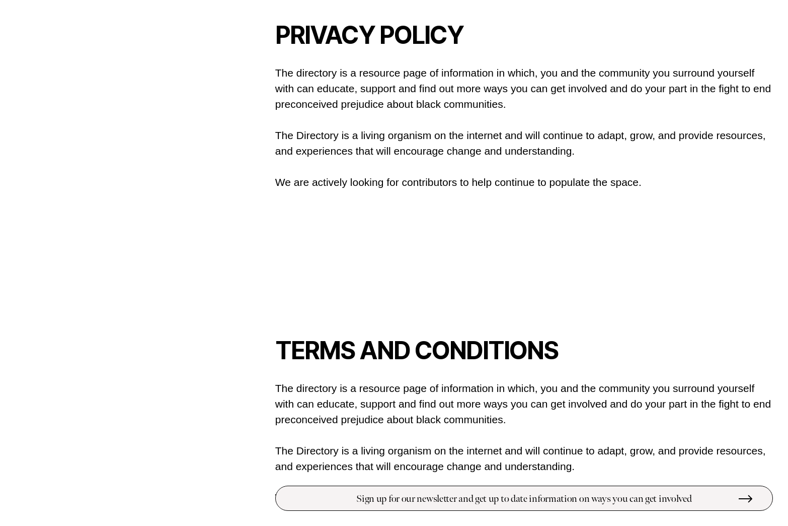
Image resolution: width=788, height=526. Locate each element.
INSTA (236, 78)
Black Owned (58, 259)
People (32, 201)
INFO (237, 37)
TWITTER (231, 87)
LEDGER (232, 46)
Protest (58, 221)
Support (58, 240)
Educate (58, 182)
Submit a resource (196, 498)
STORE (234, 55)
